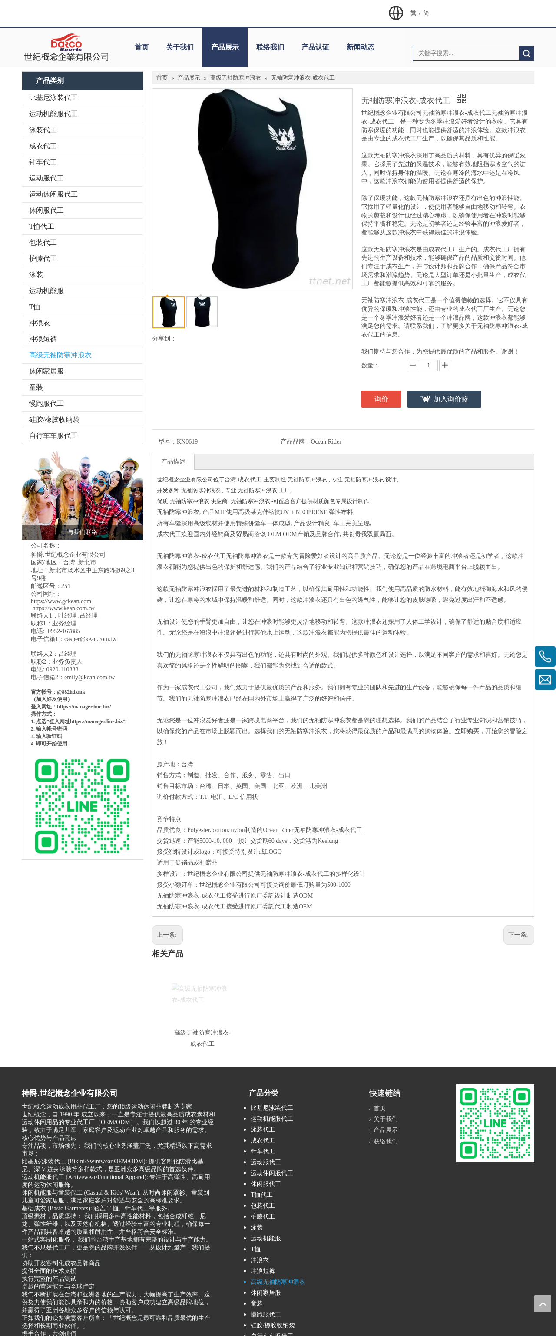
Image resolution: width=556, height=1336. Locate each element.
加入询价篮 (451, 399)
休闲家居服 (46, 371)
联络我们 (270, 47)
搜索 (526, 53)
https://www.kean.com (60, 608)
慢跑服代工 (46, 403)
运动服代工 (46, 178)
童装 (36, 387)
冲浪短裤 (43, 339)
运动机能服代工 (53, 113)
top (542, 1303)
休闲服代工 (46, 210)
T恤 (34, 307)
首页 (142, 47)
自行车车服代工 (53, 435)
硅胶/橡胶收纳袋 (54, 419)
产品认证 (315, 47)
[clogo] (66, 47)
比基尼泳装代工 (53, 97)
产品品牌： (296, 441)
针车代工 (43, 162)
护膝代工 (43, 258)
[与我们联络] (82, 494)
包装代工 (43, 242)
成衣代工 (43, 146)
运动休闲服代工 (53, 194)
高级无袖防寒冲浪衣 (60, 355)
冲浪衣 (39, 323)
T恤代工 (41, 226)
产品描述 (173, 461)
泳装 (36, 274)
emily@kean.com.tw (89, 677)
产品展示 (225, 47)
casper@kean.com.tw (90, 639)
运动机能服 (46, 290)
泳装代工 (43, 130)
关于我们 (180, 47)
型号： (168, 441)
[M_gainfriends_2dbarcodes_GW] (495, 1123)
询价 (381, 399)
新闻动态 (360, 47)
